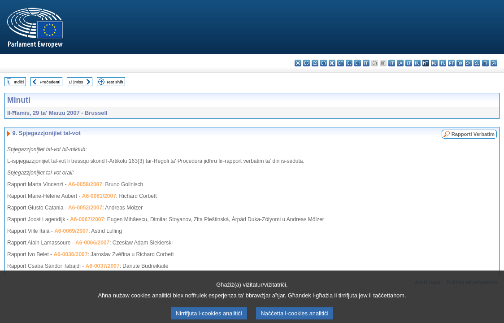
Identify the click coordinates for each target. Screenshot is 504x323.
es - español (306, 63)
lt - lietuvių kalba (408, 63)
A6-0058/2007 (85, 184)
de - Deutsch (332, 63)
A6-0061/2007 (99, 196)
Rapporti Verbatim (473, 134)
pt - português (451, 63)
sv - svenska (494, 63)
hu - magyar (417, 63)
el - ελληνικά (349, 63)
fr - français (366, 63)
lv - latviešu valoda (400, 63)
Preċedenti (49, 81)
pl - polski (442, 63)
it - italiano (391, 63)
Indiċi (19, 81)
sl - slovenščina (477, 63)
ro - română (459, 63)
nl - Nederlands (434, 63)
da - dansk (323, 63)
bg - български (298, 63)
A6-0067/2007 (87, 219)
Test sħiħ (114, 81)
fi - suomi (485, 63)
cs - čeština (315, 63)
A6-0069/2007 (71, 231)
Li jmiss (76, 81)
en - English (357, 63)
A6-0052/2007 (85, 208)
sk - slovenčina (468, 63)
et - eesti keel (340, 63)
